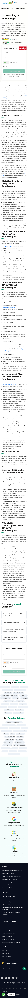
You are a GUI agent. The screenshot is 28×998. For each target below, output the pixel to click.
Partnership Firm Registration (9, 879)
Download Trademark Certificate (20, 730)
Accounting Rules (23, 748)
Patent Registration (7, 936)
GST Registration (14, 695)
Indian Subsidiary (8, 692)
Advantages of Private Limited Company (14, 722)
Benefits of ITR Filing (10, 739)
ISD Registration (20, 736)
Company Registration (5, 686)
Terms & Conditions (22, 991)
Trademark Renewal (7, 928)
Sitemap (18, 982)
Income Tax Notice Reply (9, 701)
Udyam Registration (5, 695)
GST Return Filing (23, 695)
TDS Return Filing (13, 704)
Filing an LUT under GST (9, 384)
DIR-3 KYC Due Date (22, 751)
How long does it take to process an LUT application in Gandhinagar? (14, 630)
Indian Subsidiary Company (9, 885)
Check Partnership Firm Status (9, 725)
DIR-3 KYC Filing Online (8, 917)
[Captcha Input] (18, 66)
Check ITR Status (19, 739)
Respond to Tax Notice (8, 742)
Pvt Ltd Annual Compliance (14, 753)
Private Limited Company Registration (12, 870)
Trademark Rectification (8, 933)
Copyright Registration (8, 709)
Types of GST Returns (7, 745)
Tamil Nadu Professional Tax (19, 745)
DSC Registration (22, 704)
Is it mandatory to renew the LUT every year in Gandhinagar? (14, 638)
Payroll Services (8, 712)
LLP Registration (24, 686)
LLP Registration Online (8, 873)
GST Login (12, 733)
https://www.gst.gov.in (9, 307)
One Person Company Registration (11, 876)
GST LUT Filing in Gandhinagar (18, 8)
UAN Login (6, 733)
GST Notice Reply (24, 698)
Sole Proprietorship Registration (10, 882)
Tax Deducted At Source (19, 742)
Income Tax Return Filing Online (10, 899)
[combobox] (6, 62)
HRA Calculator (6, 953)
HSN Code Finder (6, 956)
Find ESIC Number (20, 733)
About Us (9, 982)
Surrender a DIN (13, 751)
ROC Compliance (4, 728)
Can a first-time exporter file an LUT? (14, 622)
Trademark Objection (8, 931)
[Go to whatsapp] (3, 994)
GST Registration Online (8, 896)
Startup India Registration (18, 692)
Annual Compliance (20, 701)
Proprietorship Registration (20, 689)
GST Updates (14, 748)
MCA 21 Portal (24, 728)
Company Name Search (18, 712)
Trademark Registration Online (10, 925)
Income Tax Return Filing (5, 698)
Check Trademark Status (10, 736)
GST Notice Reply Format (6, 730)
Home (2, 8)
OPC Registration (15, 686)
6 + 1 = (5, 66)
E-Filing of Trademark (5, 748)
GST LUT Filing (15, 698)
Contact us (15, 983)
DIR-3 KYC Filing (5, 704)
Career (13, 982)
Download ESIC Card (21, 725)
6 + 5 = (5, 666)
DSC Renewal (4, 751)
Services (7, 8)
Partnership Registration (7, 689)
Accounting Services (19, 709)
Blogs (4, 982)
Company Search (7, 959)
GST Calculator (6, 950)
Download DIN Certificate (15, 728)
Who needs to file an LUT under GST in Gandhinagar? (14, 615)
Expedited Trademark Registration (11, 942)
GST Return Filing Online (8, 902)
